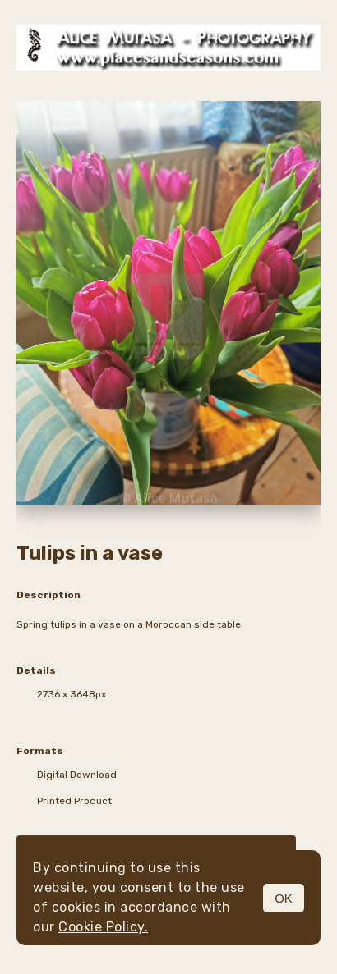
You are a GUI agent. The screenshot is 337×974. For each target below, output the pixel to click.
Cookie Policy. (103, 927)
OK (284, 898)
